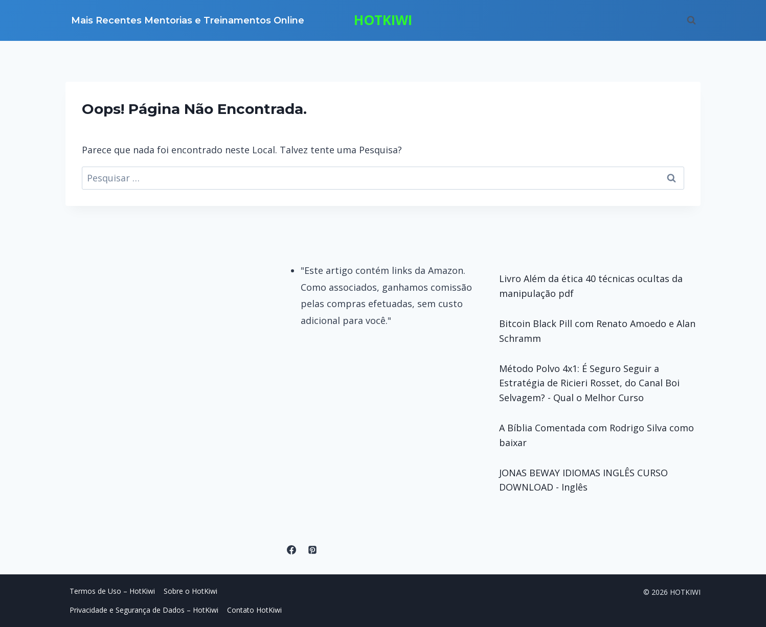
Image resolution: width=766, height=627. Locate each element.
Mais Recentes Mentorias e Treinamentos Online (187, 20)
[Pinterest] (312, 550)
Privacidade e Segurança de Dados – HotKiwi (144, 610)
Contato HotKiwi (254, 610)
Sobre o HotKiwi (190, 591)
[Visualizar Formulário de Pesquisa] (691, 20)
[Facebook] (291, 550)
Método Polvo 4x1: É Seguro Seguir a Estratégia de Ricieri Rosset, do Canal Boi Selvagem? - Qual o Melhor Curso (589, 383)
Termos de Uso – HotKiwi (112, 591)
